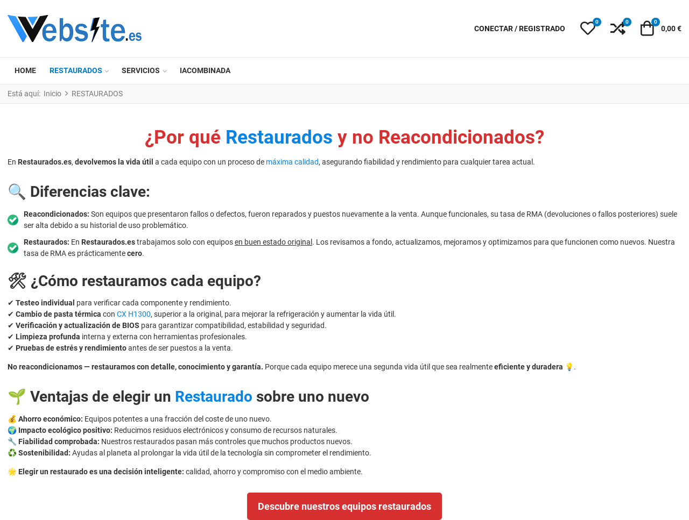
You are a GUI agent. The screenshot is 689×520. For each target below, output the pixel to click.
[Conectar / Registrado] (519, 29)
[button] (587, 28)
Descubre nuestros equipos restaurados (344, 506)
